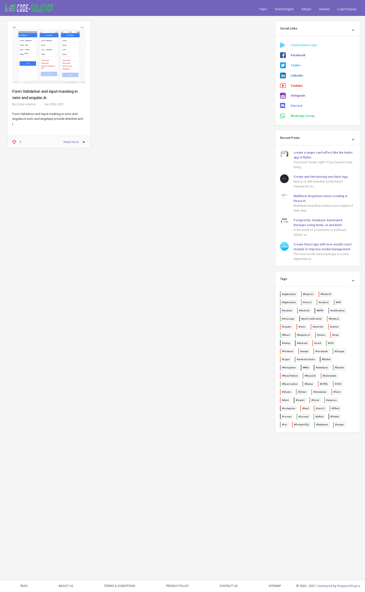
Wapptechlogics (348, 586)
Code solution (26, 104)
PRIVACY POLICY (177, 586)
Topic (263, 9)
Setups (306, 9)
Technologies (284, 9)
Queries (324, 9)
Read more (74, 142)
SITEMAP (274, 586)
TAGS (24, 586)
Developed (324, 586)
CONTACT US (228, 586)
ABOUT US (65, 586)
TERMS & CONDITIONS (119, 586)
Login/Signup (346, 9)
